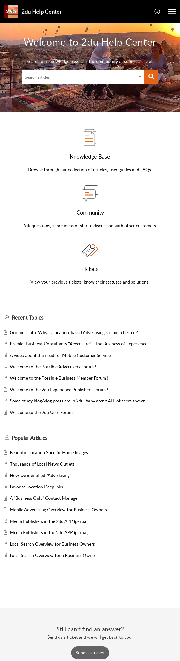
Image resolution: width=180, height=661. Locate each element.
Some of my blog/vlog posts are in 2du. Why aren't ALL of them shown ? (79, 401)
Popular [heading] (29, 437)
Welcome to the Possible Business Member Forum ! (59, 378)
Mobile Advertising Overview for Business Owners (58, 510)
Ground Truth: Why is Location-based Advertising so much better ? (74, 332)
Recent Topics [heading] (27, 317)
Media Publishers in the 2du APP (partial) (49, 521)
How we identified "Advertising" (40, 475)
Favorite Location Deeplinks (36, 487)
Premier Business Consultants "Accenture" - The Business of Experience (78, 344)
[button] (157, 11)
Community (90, 212)
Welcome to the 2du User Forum (41, 412)
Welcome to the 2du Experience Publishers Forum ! (59, 390)
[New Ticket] (90, 653)
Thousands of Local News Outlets (42, 464)
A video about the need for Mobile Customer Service (60, 355)
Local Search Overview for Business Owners (52, 544)
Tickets (90, 269)
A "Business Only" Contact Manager (44, 498)
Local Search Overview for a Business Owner (53, 555)
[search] (79, 77)
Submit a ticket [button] (90, 653)
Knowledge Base (90, 156)
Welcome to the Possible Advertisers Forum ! (53, 367)
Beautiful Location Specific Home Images (49, 452)
